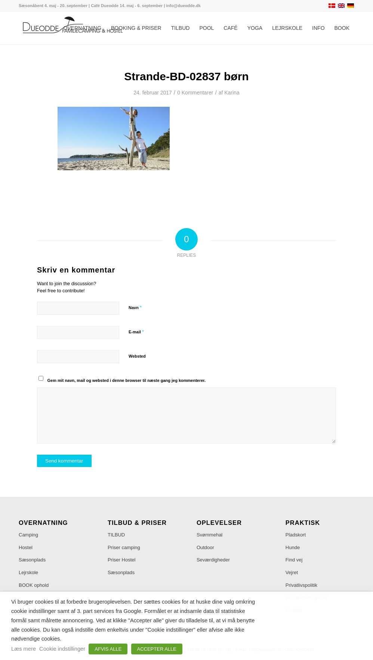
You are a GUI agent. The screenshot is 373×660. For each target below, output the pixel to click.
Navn (135, 307)
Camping (28, 535)
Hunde (293, 547)
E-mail (136, 331)
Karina (231, 93)
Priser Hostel (121, 560)
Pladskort (296, 535)
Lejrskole (28, 572)
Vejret (292, 572)
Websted (137, 356)
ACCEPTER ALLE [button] (157, 649)
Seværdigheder (213, 560)
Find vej (294, 560)
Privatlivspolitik (301, 585)
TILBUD (116, 535)
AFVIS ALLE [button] (108, 649)
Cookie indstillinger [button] (62, 649)
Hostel (26, 547)
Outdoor (205, 547)
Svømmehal (209, 535)
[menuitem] (82, 28)
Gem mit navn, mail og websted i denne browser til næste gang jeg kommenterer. (126, 380)
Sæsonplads (32, 560)
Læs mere (23, 649)
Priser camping (124, 547)
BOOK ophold (34, 585)
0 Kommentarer (195, 93)
